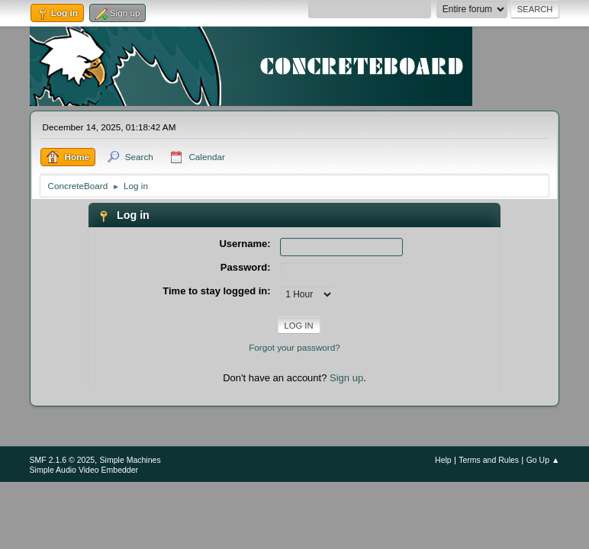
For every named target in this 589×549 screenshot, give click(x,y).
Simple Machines (130, 459)
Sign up (346, 378)
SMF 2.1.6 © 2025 (62, 459)
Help (443, 459)
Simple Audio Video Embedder (84, 469)
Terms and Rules (489, 459)
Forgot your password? (294, 347)
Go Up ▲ (543, 459)
